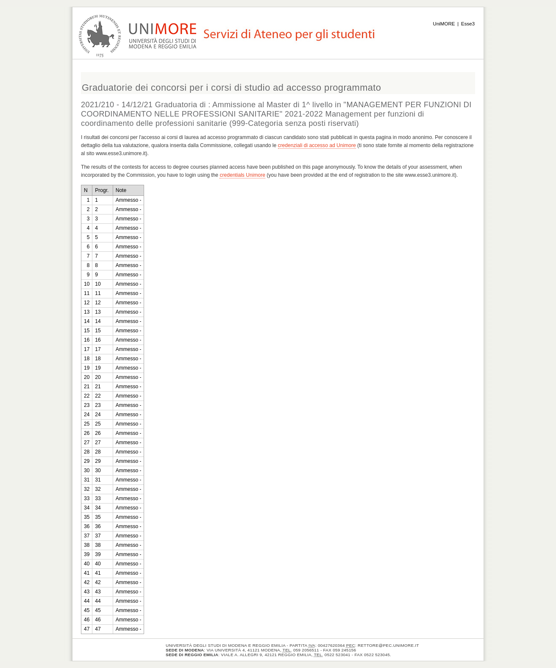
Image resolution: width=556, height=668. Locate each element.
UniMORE (444, 23)
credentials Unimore (242, 175)
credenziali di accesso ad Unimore (317, 145)
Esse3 (468, 23)
